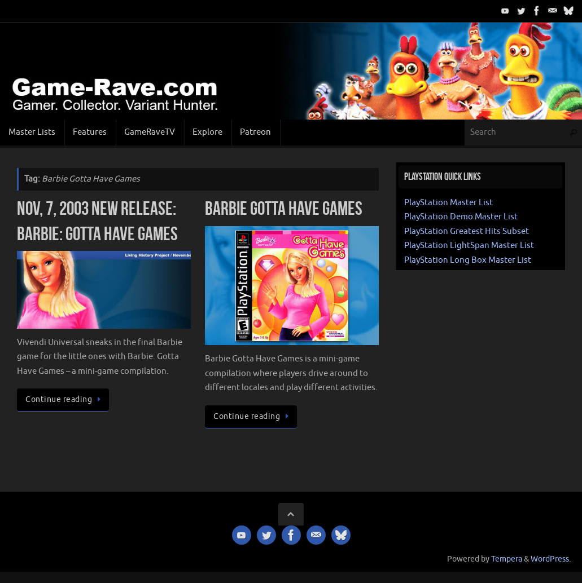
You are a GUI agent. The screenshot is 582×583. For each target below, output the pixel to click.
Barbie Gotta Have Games (283, 208)
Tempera (506, 559)
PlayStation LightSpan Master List (469, 245)
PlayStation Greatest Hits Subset (466, 231)
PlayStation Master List (448, 202)
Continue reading (64, 399)
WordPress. (551, 559)
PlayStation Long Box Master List (467, 260)
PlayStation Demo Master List (461, 216)
